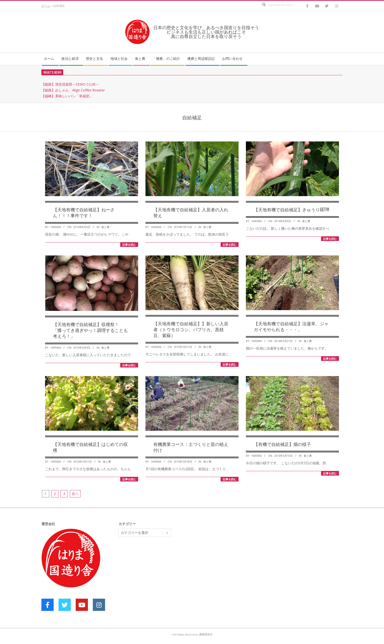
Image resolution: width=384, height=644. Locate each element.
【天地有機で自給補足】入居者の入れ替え (190, 212)
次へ (75, 493)
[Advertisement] (155, 578)
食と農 (105, 227)
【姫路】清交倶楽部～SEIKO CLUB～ (70, 84)
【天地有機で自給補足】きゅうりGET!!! (291, 209)
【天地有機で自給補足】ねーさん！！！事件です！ (84, 212)
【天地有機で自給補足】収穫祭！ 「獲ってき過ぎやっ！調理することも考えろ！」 (90, 330)
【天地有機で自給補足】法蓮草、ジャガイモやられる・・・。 (291, 326)
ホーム (45, 6)
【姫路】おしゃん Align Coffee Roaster (73, 90)
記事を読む (129, 244)
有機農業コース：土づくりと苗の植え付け (190, 447)
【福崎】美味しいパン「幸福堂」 (67, 96)
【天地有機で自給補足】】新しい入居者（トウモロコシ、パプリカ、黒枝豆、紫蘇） (190, 329)
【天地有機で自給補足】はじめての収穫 (90, 447)
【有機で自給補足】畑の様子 (282, 444)
